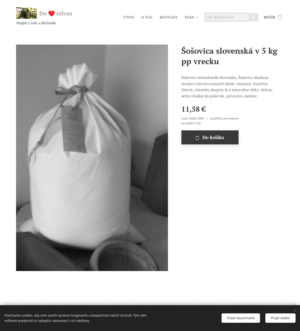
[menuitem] (128, 17)
